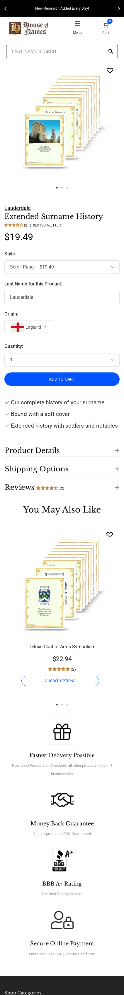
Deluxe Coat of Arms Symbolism (62, 646)
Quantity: (13, 346)
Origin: (11, 314)
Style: (10, 254)
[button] (62, 447)
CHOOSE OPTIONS (60, 681)
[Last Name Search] (62, 51)
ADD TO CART (62, 379)
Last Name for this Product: (33, 284)
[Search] (111, 52)
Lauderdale (17, 208)
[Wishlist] (109, 534)
